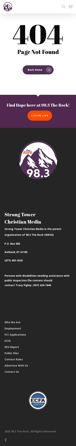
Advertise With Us (16, 365)
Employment (13, 328)
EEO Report (12, 347)
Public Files (12, 353)
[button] (71, 7)
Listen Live (39, 115)
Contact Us (12, 371)
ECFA (8, 341)
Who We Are (12, 322)
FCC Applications (15, 334)
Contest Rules (14, 359)
